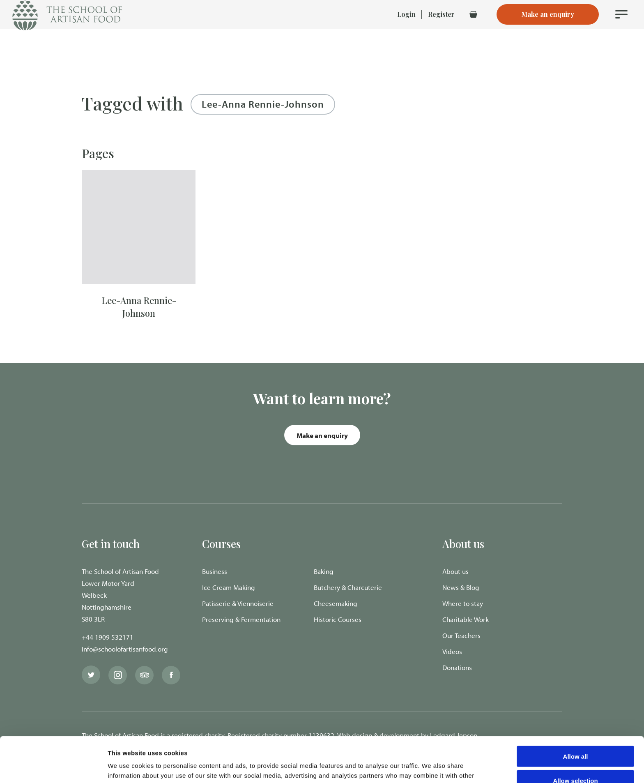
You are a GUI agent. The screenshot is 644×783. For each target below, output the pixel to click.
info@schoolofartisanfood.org (125, 649)
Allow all (575, 710)
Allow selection (575, 735)
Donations (457, 667)
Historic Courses (337, 619)
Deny (575, 758)
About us (455, 571)
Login (406, 28)
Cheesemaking (335, 603)
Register (441, 28)
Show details (431, 766)
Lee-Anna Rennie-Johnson (138, 306)
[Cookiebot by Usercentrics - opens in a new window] (53, 767)
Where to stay (462, 603)
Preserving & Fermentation (241, 619)
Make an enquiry (322, 435)
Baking (324, 571)
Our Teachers (461, 635)
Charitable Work (465, 619)
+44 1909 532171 (107, 637)
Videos (452, 651)
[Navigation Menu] (621, 28)
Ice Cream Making (228, 587)
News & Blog (460, 587)
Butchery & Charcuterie (348, 587)
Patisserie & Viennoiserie (238, 603)
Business (214, 571)
